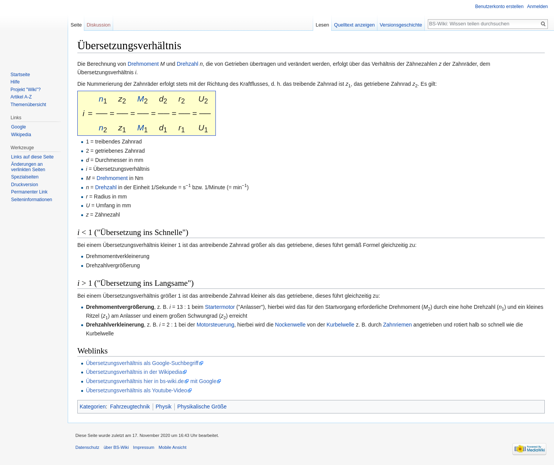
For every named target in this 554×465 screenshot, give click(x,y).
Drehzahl (187, 64)
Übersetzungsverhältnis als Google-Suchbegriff (142, 363)
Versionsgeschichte (401, 25)
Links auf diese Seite (32, 157)
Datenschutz (87, 447)
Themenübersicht (28, 104)
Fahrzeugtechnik (130, 406)
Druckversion (24, 184)
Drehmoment (143, 64)
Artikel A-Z (21, 97)
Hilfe (15, 82)
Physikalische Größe (202, 406)
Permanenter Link (29, 192)
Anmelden (537, 6)
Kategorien (93, 406)
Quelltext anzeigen (354, 25)
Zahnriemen (397, 325)
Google (18, 127)
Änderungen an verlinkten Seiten (28, 167)
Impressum (143, 447)
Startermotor (220, 307)
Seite (76, 25)
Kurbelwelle (340, 325)
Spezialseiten (24, 177)
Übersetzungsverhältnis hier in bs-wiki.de (135, 381)
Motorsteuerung (215, 325)
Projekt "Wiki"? (25, 89)
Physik (164, 406)
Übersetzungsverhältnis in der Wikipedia (134, 372)
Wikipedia (21, 134)
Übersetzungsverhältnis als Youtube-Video (136, 390)
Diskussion (98, 25)
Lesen (322, 25)
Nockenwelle (290, 325)
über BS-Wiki (115, 447)
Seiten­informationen (31, 199)
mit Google (203, 381)
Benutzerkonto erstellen (499, 6)
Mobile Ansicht (172, 447)
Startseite (20, 74)
